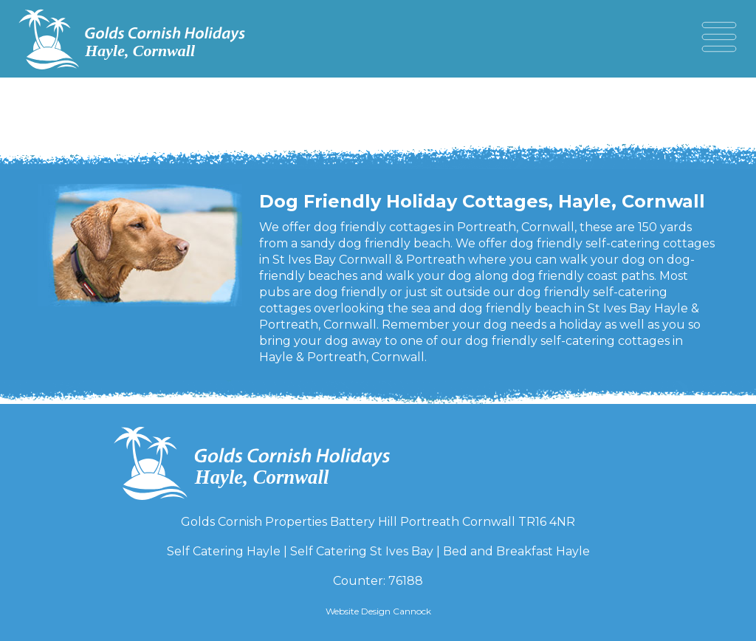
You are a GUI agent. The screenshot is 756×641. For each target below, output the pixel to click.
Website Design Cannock (378, 611)
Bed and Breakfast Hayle (516, 551)
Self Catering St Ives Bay (361, 551)
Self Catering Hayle (224, 551)
